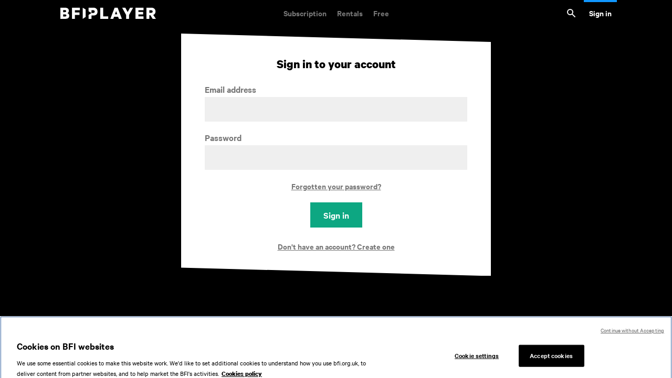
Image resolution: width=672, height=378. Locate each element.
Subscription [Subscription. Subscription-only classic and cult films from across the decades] (305, 12)
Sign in (600, 12)
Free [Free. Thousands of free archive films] (381, 12)
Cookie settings (477, 358)
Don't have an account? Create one (336, 246)
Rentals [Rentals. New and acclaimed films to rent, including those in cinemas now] (350, 12)
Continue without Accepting (632, 333)
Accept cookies (551, 358)
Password (223, 137)
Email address (230, 89)
